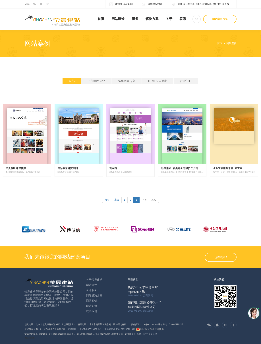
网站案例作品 (219, 19)
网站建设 (118, 19)
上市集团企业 (96, 81)
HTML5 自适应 (157, 81)
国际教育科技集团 (67, 168)
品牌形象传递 (126, 81)
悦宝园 (113, 168)
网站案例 (231, 43)
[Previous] (107, 200)
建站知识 (91, 305)
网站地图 (29, 337)
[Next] (144, 200)
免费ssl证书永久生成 (147, 334)
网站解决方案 (94, 295)
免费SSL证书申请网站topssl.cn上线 (143, 289)
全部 (72, 81)
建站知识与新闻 (121, 4)
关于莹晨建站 (94, 279)
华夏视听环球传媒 (16, 168)
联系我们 (91, 311)
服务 (135, 19)
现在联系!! (221, 257)
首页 (101, 19)
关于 (169, 19)
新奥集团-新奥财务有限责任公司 (179, 168)
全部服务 (91, 290)
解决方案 (152, 19)
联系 (183, 19)
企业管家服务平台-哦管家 (227, 168)
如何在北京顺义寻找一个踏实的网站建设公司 (145, 305)
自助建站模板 (152, 4)
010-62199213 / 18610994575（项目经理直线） (202, 4)
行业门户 (186, 81)
